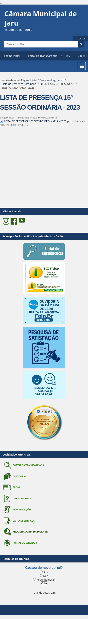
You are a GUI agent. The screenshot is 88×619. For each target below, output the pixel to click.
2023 (43, 84)
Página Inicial (12, 56)
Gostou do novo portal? (44, 567)
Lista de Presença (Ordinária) (19, 84)
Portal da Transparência (42, 56)
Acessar (80, 38)
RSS (67, 56)
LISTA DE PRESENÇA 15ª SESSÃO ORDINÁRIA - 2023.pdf (36, 121)
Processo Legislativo (51, 80)
